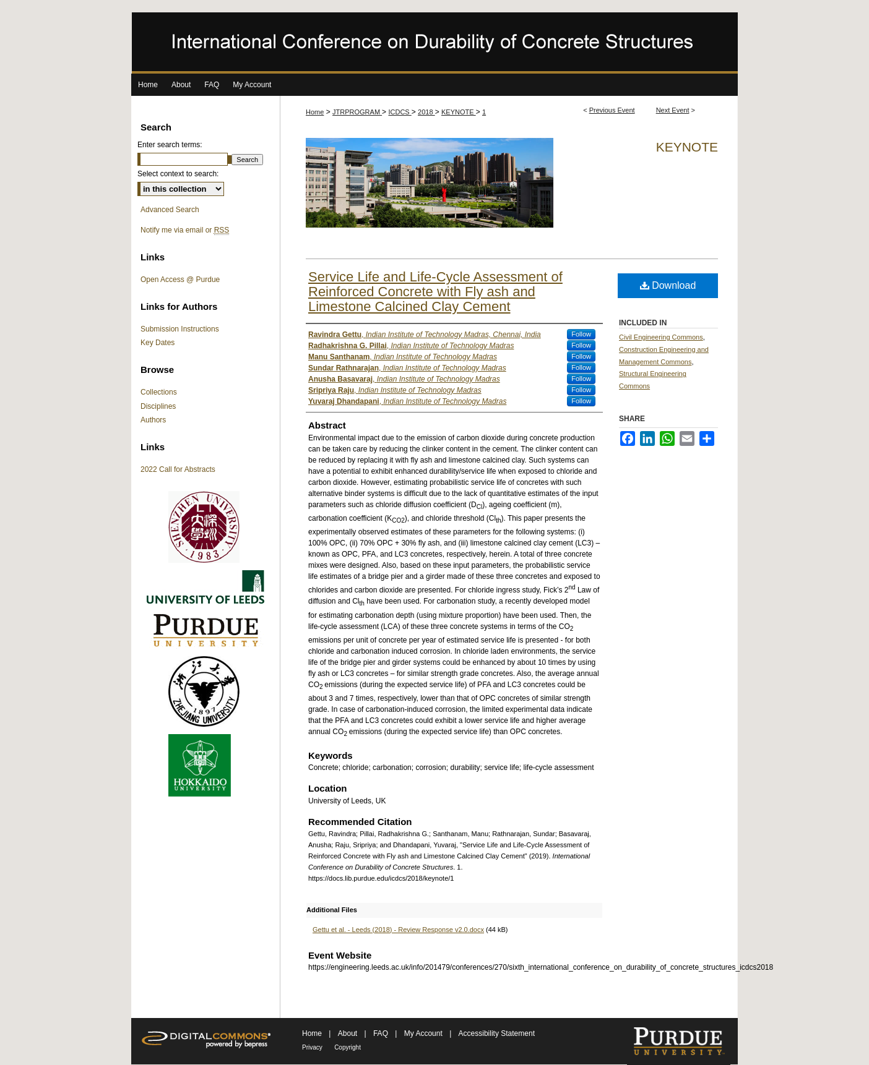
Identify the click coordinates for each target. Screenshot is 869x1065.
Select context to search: (177, 173)
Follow (581, 334)
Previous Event (612, 110)
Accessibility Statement (497, 1033)
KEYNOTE (458, 112)
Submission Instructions (180, 329)
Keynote (687, 147)
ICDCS (399, 112)
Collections (159, 392)
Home (315, 112)
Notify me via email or (185, 230)
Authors (153, 420)
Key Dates (158, 342)
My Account (424, 1033)
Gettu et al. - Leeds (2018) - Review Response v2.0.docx (398, 929)
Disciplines (158, 406)
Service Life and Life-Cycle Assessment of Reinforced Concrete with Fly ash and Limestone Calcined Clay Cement (435, 291)
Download (668, 285)
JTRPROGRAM (357, 112)
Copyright (347, 1047)
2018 (426, 112)
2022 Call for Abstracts (178, 469)
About (349, 1033)
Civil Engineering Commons (661, 337)
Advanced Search (170, 209)
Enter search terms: (169, 144)
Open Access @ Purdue (180, 279)
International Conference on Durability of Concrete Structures (434, 43)
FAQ (381, 1033)
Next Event (673, 110)
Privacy (312, 1047)
